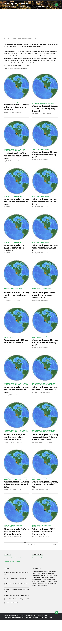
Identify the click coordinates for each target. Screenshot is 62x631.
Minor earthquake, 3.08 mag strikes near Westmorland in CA (15, 494)
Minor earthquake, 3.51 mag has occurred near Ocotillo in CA (15, 395)
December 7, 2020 (9, 448)
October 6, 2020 (37, 547)
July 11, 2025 (7, 162)
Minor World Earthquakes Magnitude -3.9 (44, 102)
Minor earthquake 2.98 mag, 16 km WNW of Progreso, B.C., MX (43, 109)
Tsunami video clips (37, 568)
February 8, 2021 (8, 400)
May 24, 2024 (36, 161)
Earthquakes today (16, 3)
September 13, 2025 (38, 114)
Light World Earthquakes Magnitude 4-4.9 (16, 150)
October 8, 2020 (37, 499)
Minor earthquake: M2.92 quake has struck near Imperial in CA (44, 542)
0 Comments (19, 113)
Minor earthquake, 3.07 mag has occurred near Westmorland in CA (15, 542)
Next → (54, 555)
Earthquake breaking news (41, 102)
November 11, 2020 (37, 451)
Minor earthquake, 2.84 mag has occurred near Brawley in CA (15, 250)
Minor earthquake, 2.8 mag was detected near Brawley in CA (43, 156)
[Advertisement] (31, 21)
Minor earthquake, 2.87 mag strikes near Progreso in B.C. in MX (15, 108)
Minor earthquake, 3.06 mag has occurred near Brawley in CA (43, 347)
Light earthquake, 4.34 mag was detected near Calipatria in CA (15, 157)
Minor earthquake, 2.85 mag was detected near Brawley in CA (43, 250)
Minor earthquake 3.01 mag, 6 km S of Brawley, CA (15, 347)
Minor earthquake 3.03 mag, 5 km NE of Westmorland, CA (43, 494)
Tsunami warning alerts (12, 613)
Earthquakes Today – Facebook (12, 568)
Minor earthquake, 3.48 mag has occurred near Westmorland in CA (15, 443)
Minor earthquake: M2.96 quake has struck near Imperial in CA (44, 299)
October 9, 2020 (8, 499)
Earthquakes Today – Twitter (12, 572)
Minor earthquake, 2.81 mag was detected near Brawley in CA (43, 204)
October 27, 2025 (9, 113)
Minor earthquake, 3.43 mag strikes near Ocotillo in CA (44, 395)
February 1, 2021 (37, 400)
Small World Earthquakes (13, 102)
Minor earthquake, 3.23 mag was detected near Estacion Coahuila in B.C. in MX (44, 444)
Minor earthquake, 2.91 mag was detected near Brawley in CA (15, 299)
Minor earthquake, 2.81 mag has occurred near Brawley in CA (15, 204)
